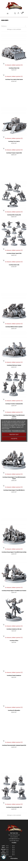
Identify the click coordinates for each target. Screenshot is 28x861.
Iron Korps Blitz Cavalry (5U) (14, 215)
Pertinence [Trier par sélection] (14, 26)
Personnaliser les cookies (18, 430)
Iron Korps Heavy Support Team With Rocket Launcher (14, 416)
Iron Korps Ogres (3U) (14, 264)
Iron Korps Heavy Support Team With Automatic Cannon (14, 478)
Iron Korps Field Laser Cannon (14, 365)
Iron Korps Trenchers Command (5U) (14, 403)
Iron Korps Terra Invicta (14, 141)
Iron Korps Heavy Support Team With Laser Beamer (14, 590)
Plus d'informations (6, 430)
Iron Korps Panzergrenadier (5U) (14, 807)
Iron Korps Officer (14, 640)
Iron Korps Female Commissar (14, 675)
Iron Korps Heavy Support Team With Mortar (14, 490)
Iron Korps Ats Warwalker (14, 710)
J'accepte (14, 438)
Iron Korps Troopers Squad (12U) (14, 153)
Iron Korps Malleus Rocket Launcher (14, 326)
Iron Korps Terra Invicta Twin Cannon (14, 79)
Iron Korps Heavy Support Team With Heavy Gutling (14, 552)
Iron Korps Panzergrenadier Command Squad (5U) (14, 745)
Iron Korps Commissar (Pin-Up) (14, 629)
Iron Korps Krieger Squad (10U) (14, 253)
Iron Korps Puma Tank (14, 68)
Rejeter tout (13, 434)
